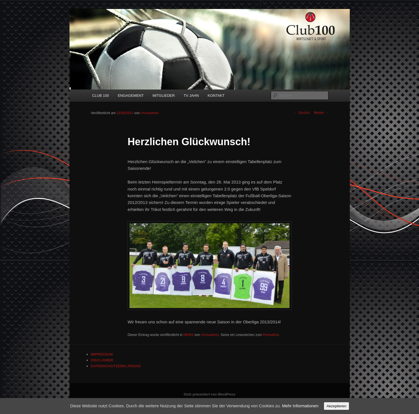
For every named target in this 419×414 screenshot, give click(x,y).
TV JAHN (191, 95)
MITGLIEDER (163, 95)
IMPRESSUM (102, 354)
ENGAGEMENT (130, 95)
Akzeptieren (336, 406)
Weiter (321, 113)
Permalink (271, 335)
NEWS (189, 335)
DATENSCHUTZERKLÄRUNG (116, 366)
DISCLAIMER (102, 360)
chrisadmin (150, 113)
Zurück (301, 113)
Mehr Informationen (300, 405)
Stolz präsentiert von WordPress (209, 394)
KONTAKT (216, 95)
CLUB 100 (100, 95)
